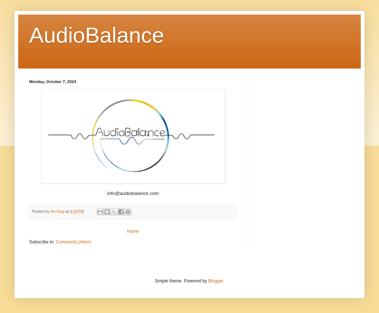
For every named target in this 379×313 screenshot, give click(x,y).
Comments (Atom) (73, 241)
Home (133, 231)
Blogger (215, 280)
